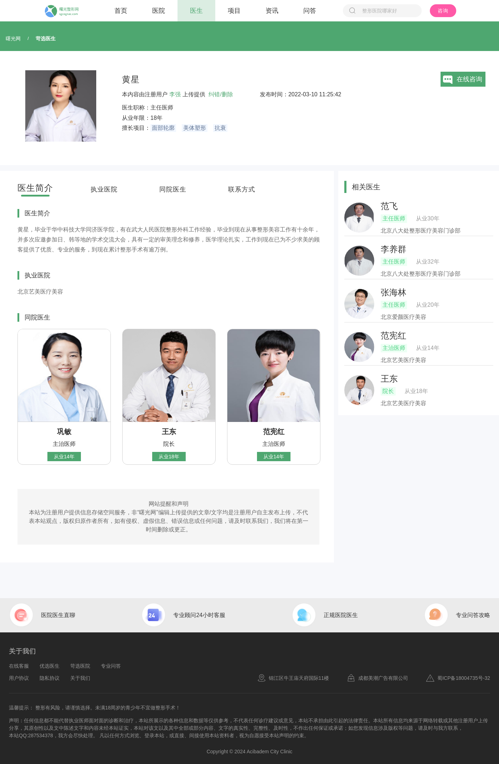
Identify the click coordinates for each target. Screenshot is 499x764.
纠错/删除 (221, 94)
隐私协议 (50, 678)
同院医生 (172, 189)
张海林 (393, 292)
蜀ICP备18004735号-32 (458, 678)
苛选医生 (46, 38)
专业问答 (111, 666)
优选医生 (50, 666)
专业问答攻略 (473, 615)
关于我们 (80, 678)
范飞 (389, 206)
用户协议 (19, 678)
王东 (169, 432)
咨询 (443, 11)
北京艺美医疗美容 (40, 292)
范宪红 (273, 432)
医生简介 (35, 188)
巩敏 (64, 432)
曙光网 (13, 38)
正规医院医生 (341, 615)
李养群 (393, 249)
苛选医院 (80, 666)
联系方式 (241, 189)
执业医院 (104, 189)
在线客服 (19, 666)
